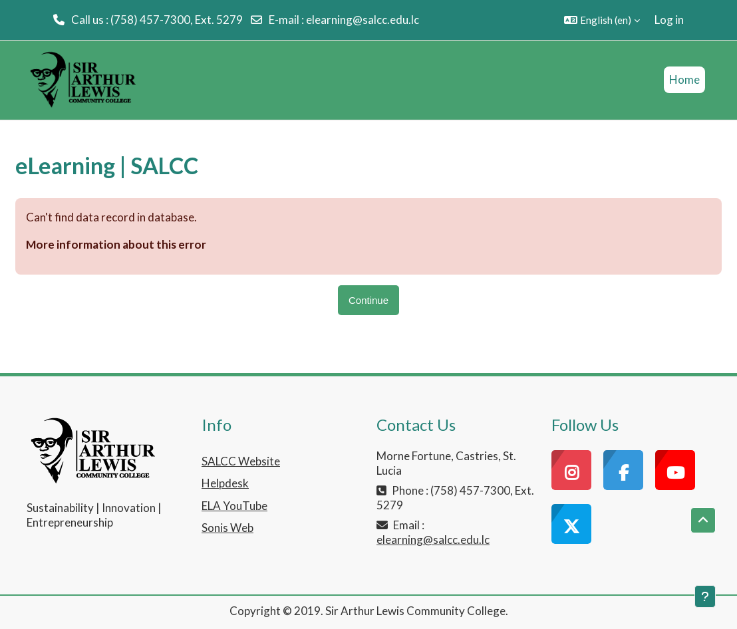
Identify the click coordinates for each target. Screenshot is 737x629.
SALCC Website (241, 461)
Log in (669, 20)
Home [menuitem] (684, 79)
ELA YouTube (234, 506)
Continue (368, 300)
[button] (602, 20)
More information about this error (116, 244)
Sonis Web (227, 528)
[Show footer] (705, 596)
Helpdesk (225, 483)
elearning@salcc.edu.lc (362, 20)
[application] (14, 625)
